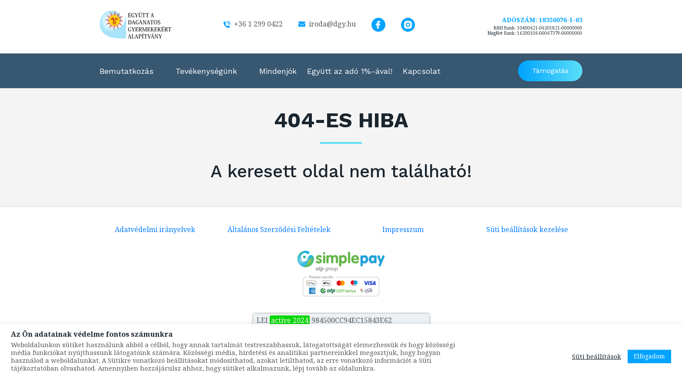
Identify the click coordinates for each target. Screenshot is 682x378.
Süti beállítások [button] (596, 356)
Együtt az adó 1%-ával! (349, 71)
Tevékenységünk (206, 71)
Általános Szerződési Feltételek (279, 229)
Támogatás (550, 70)
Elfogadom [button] (649, 356)
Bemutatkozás (127, 71)
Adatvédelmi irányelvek (155, 229)
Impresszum (403, 229)
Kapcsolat (422, 71)
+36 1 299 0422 (253, 24)
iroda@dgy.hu (327, 24)
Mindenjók (278, 71)
